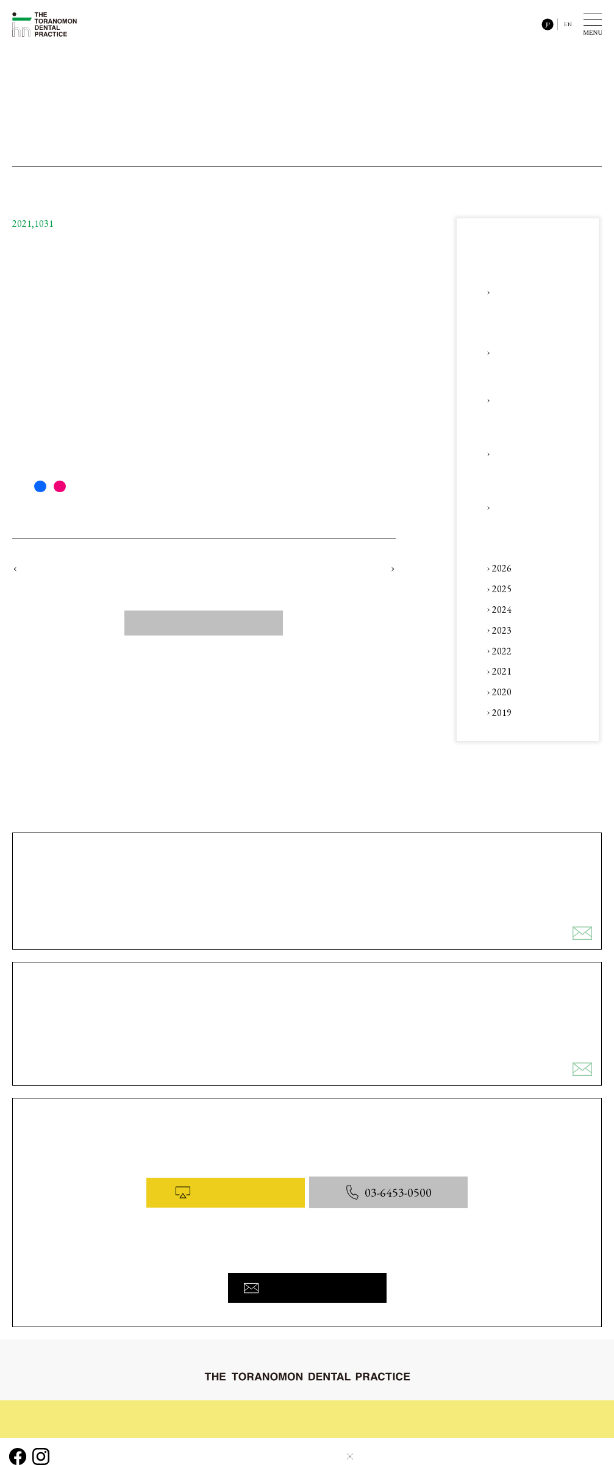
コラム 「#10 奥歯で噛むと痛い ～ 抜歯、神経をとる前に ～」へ (132, 325)
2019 (502, 712)
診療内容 (214, 1409)
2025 (502, 588)
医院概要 (511, 1409)
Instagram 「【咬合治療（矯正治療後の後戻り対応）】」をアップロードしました (530, 399)
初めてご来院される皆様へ (62, 1409)
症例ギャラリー (282, 1409)
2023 (502, 630)
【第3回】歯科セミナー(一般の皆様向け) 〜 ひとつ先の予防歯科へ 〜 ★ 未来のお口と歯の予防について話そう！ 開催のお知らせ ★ (532, 292)
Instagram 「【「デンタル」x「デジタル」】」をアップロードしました (532, 352)
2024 (502, 609)
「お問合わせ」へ (42, 420)
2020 (502, 692)
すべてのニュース (203, 626)
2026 (502, 568)
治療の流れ (154, 1409)
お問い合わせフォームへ (307, 1282)
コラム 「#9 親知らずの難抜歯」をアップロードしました (103, 570)
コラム (347, 1409)
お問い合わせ (575, 1409)
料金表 (459, 1409)
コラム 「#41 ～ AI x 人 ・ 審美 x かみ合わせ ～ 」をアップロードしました (531, 507)
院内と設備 (403, 1409)
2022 (502, 651)
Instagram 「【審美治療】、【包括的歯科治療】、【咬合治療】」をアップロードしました (530, 453)
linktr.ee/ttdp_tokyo (51, 463)
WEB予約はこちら (223, 1192)
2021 (502, 671)
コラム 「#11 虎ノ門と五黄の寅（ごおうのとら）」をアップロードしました (311, 570)
